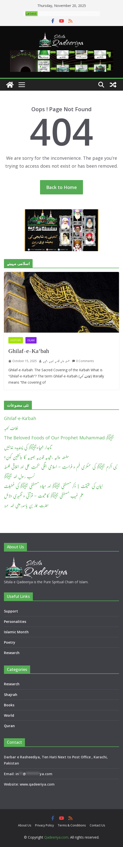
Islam (31, 340)
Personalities (15, 621)
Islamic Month (16, 632)
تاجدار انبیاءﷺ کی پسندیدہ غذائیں (28, 447)
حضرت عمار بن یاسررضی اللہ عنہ (26, 505)
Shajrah (10, 694)
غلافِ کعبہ (11, 428)
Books (9, 705)
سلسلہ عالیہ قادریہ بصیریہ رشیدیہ (56, 361)
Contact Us (97, 825)
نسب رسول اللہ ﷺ (19, 476)
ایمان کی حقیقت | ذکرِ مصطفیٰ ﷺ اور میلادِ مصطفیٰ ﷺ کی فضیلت (53, 486)
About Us (24, 825)
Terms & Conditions (72, 825)
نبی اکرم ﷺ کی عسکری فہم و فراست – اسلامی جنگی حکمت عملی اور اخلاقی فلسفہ (60, 467)
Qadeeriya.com (56, 837)
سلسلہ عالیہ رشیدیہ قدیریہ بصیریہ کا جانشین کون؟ (36, 457)
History (15, 340)
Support (11, 611)
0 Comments (83, 361)
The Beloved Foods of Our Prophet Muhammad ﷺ (59, 438)
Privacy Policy (44, 825)
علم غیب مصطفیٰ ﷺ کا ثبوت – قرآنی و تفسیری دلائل (44, 496)
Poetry (9, 642)
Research (12, 652)
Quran (9, 725)
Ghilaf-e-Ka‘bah (28, 350)
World (9, 715)
